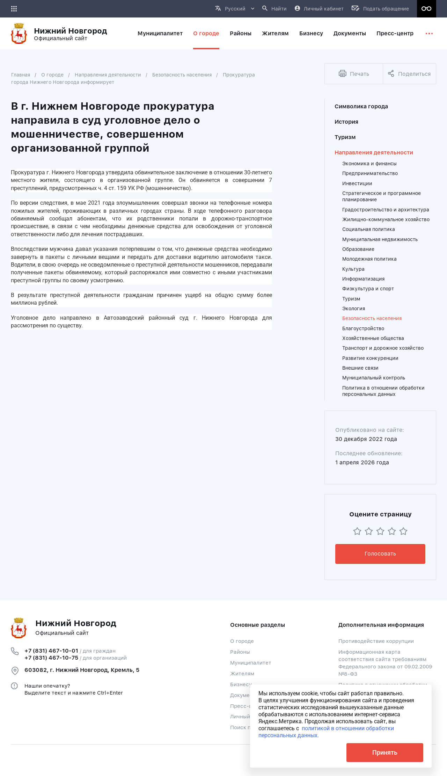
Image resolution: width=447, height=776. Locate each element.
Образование (358, 249)
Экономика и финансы (369, 163)
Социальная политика (368, 229)
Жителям (242, 673)
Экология (353, 308)
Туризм (345, 137)
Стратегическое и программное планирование (381, 196)
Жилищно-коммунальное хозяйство (386, 219)
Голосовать (380, 553)
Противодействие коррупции (376, 641)
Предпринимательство (370, 173)
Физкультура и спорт (368, 288)
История (346, 121)
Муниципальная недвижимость (380, 239)
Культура (353, 269)
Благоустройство (363, 328)
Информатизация (363, 279)
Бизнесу (241, 684)
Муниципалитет (250, 663)
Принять (384, 752)
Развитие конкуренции (370, 358)
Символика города (361, 106)
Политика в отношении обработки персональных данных (383, 391)
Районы (240, 652)
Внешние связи (360, 368)
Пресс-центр (247, 706)
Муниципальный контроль (373, 377)
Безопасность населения (182, 75)
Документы (244, 695)
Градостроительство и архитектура (385, 209)
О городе (52, 75)
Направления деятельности (108, 75)
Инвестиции (357, 183)
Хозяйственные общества (373, 338)
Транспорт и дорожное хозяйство (383, 348)
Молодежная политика (369, 259)
